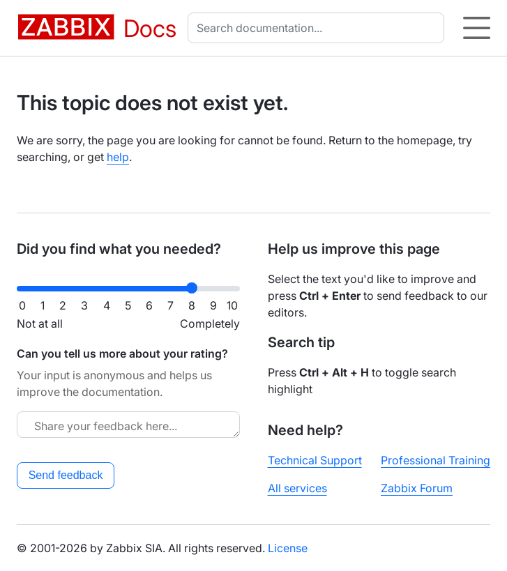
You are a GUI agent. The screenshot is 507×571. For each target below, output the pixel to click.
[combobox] (319, 28)
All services (297, 488)
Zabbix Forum (417, 488)
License (288, 548)
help (118, 157)
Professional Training (435, 460)
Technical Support (315, 460)
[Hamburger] (476, 28)
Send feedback (66, 475)
